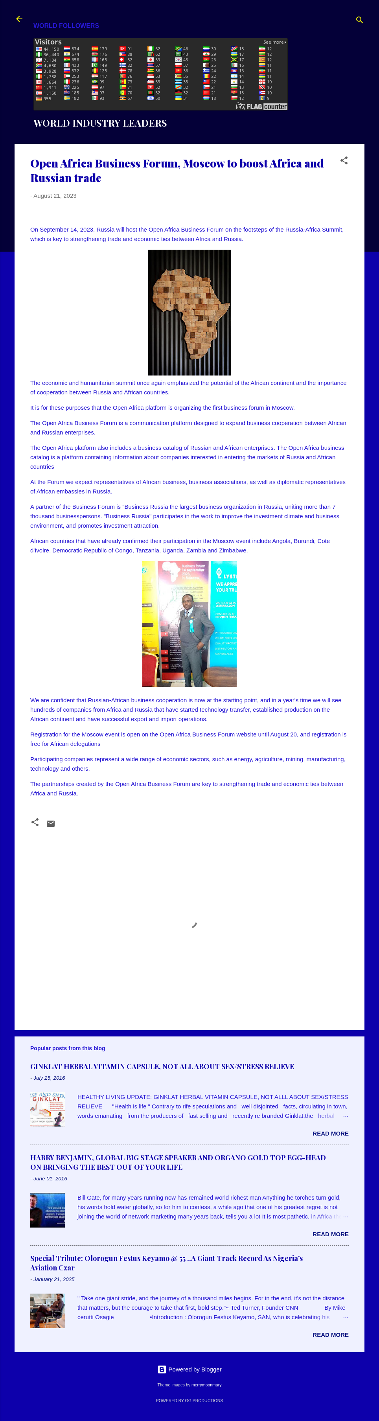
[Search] (359, 21)
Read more (331, 1133)
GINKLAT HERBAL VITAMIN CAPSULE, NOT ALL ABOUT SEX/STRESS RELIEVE (162, 1066)
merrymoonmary (206, 1384)
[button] (344, 162)
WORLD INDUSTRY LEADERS (100, 122)
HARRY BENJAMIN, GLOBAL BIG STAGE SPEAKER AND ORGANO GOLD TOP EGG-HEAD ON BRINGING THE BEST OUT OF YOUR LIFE (178, 1162)
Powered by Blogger (189, 1369)
